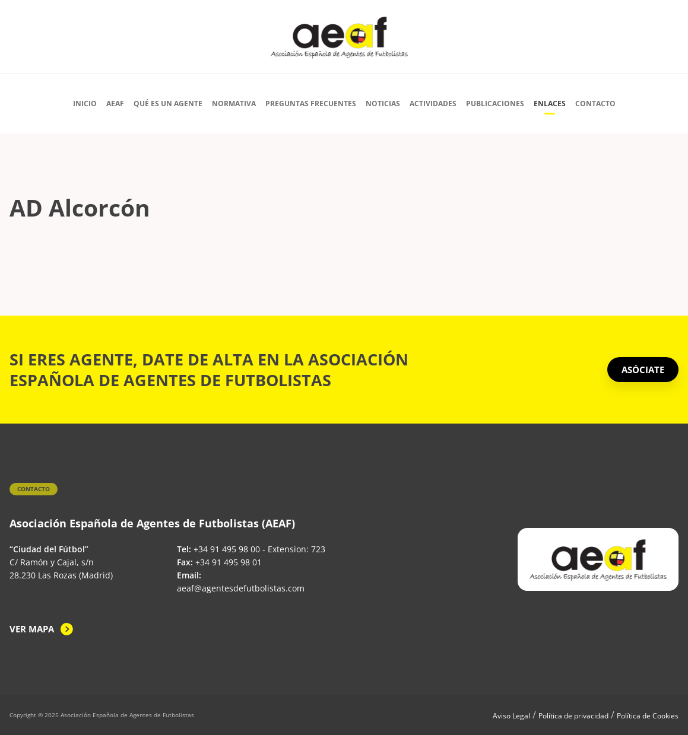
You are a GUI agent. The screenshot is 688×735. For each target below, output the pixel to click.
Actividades (433, 103)
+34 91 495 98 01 (228, 562)
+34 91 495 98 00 (227, 549)
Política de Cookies (648, 716)
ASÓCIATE (643, 370)
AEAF (115, 103)
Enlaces (550, 103)
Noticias (383, 103)
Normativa (234, 103)
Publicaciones (495, 103)
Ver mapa (31, 629)
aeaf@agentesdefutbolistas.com (241, 588)
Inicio (85, 103)
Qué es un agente (168, 103)
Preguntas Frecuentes (310, 103)
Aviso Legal (511, 716)
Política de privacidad (573, 716)
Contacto (595, 103)
